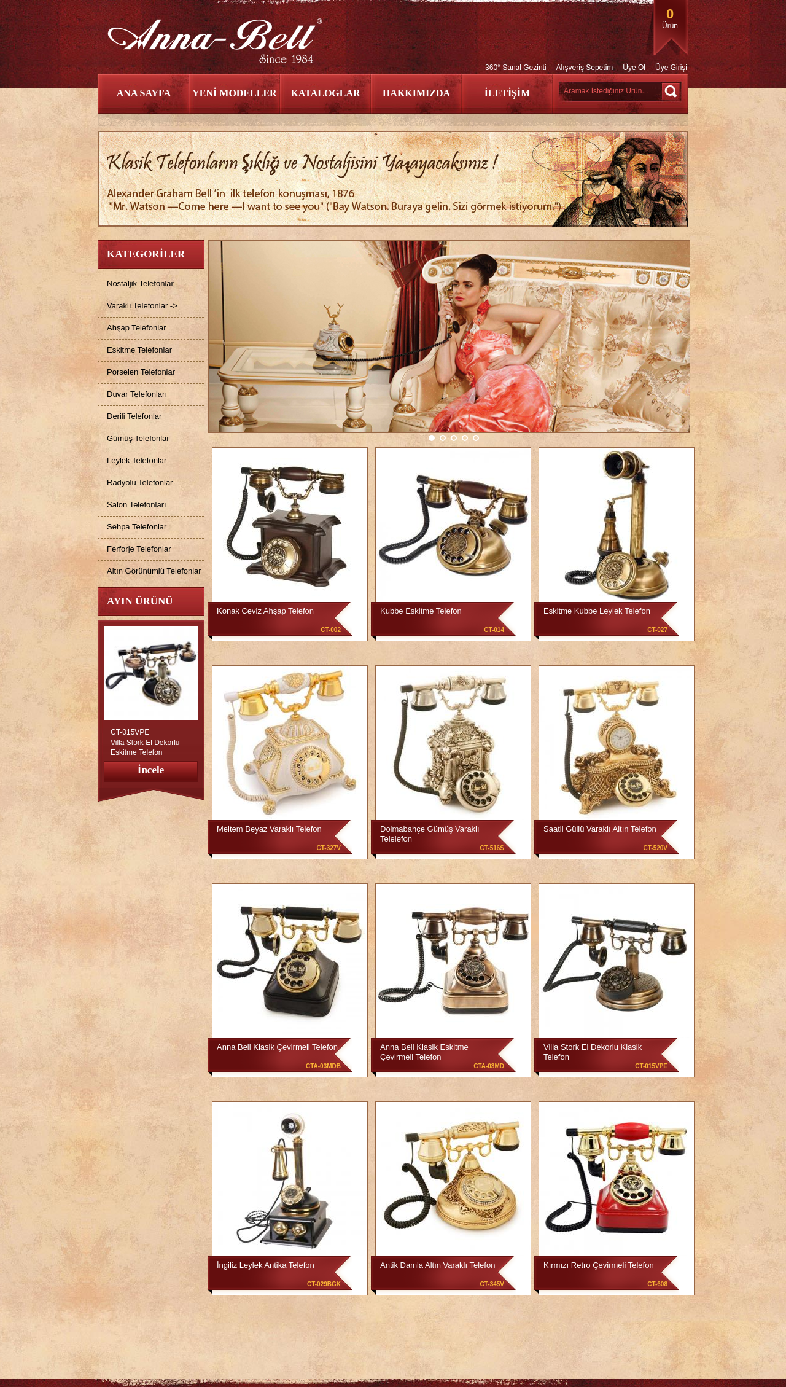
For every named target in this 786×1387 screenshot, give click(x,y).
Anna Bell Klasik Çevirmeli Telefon (277, 1047)
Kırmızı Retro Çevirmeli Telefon (598, 1265)
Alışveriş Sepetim (584, 67)
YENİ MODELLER (234, 93)
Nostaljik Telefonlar (140, 283)
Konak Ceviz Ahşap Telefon (265, 610)
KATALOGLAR (325, 93)
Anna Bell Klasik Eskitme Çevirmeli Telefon (424, 1051)
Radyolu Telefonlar (140, 482)
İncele (151, 770)
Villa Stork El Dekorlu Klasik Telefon (592, 1051)
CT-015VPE (130, 732)
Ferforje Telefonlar (139, 548)
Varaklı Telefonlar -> (142, 305)
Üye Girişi (671, 67)
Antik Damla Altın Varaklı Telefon (437, 1265)
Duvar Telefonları (137, 394)
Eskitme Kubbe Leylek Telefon (596, 610)
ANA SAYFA (144, 93)
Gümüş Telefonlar (138, 438)
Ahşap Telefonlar (136, 327)
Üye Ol (634, 67)
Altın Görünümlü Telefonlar (154, 571)
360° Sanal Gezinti (516, 67)
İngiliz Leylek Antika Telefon (265, 1265)
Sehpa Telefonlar (136, 526)
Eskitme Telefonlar (139, 349)
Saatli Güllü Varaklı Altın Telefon (599, 829)
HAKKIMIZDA (416, 93)
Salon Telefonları (136, 504)
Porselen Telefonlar (141, 372)
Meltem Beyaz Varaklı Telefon (269, 829)
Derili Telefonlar (134, 416)
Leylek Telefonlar (136, 460)
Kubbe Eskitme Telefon (421, 610)
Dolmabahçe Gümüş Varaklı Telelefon (430, 833)
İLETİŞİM (507, 93)
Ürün (670, 18)
